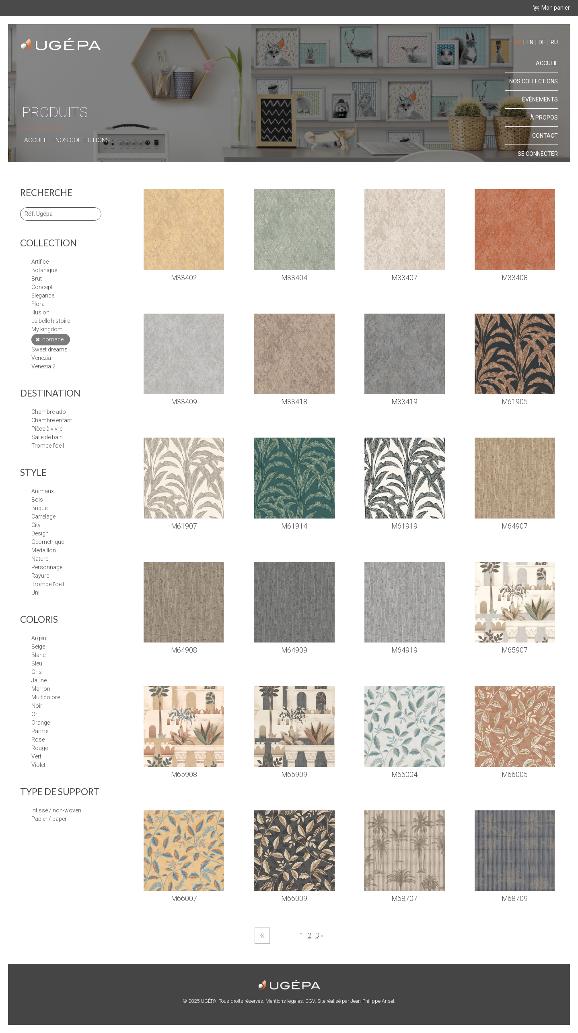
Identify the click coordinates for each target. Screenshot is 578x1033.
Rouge (39, 748)
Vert (36, 756)
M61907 (184, 526)
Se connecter (538, 154)
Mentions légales (284, 1001)
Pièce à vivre (46, 429)
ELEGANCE (42, 295)
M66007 (184, 899)
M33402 (184, 278)
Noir (36, 705)
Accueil (36, 140)
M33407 (404, 278)
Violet (38, 765)
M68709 (515, 899)
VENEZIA (41, 358)
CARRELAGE (43, 516)
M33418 (294, 402)
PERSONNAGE (46, 567)
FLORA (38, 304)
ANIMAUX (42, 491)
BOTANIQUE (44, 270)
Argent (39, 638)
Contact (545, 135)
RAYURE (40, 575)
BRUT (36, 278)
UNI (35, 592)
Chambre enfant (51, 420)
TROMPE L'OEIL (47, 584)
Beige (38, 646)
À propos (544, 117)
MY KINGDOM (47, 329)
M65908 (184, 775)
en (530, 42)
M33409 (184, 402)
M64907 (515, 526)
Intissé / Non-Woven (56, 810)
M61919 (404, 526)
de (542, 42)
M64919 (404, 650)
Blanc (38, 655)
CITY (36, 525)
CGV (310, 1001)
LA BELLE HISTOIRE (50, 321)
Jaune (39, 680)
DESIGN (40, 533)
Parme (39, 731)
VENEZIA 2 (43, 366)
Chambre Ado (48, 412)
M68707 (404, 899)
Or (34, 714)
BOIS (37, 499)
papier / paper (49, 819)
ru (554, 42)
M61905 (515, 402)
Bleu (36, 663)
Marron (40, 689)
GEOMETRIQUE (47, 542)
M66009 (294, 899)
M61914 (294, 526)
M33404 (294, 278)
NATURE (39, 559)
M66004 (404, 775)
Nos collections (83, 140)
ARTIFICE (40, 261)
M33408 (515, 278)
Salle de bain (47, 437)
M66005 (515, 775)
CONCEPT (42, 287)
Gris (36, 672)
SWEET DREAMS (49, 349)
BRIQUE (39, 508)
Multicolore (45, 697)
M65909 (294, 775)
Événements (540, 99)
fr (518, 42)
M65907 (515, 650)
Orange (40, 722)
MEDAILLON (43, 550)
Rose (38, 739)
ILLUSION (40, 312)
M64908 (184, 650)
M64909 (294, 650)
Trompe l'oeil (47, 445)
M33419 (404, 402)
